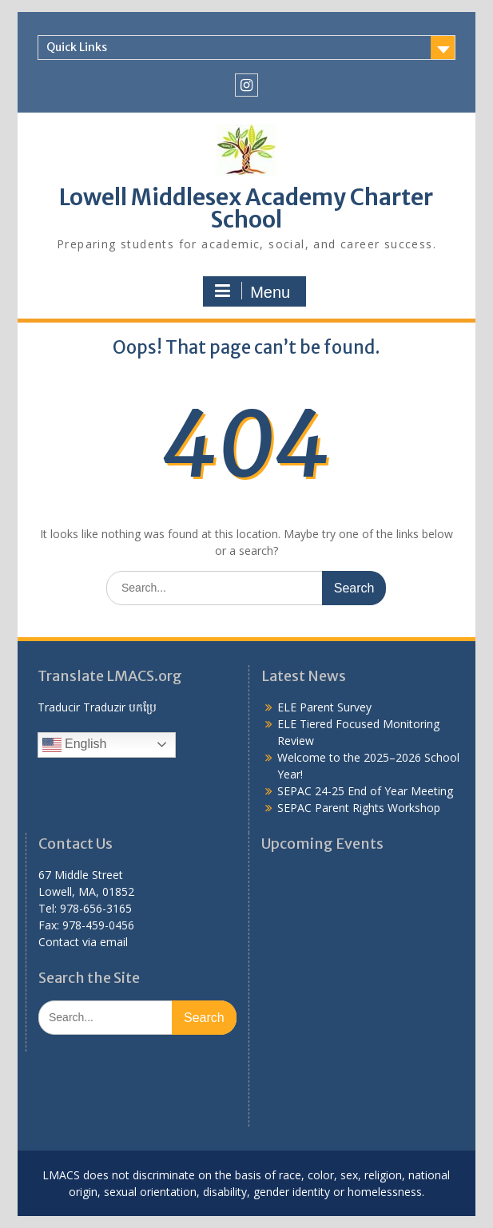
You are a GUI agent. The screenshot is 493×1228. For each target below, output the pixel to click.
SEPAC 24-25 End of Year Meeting (365, 790)
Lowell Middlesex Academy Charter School (246, 208)
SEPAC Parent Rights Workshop (358, 807)
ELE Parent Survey (324, 707)
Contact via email (83, 941)
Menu (252, 291)
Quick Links (76, 47)
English (74, 745)
